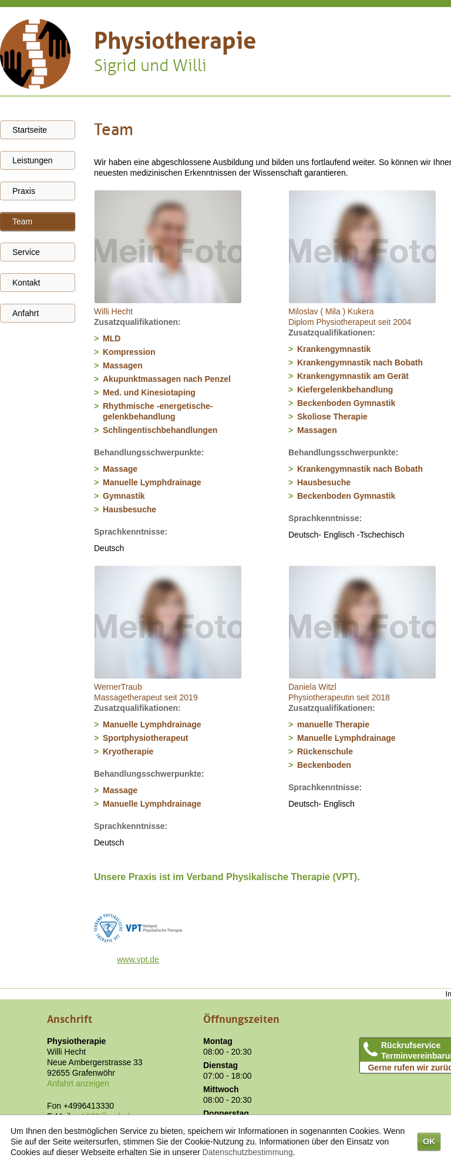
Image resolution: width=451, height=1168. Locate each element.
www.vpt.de (138, 959)
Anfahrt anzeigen (78, 1083)
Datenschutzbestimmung (248, 1152)
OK (429, 1141)
